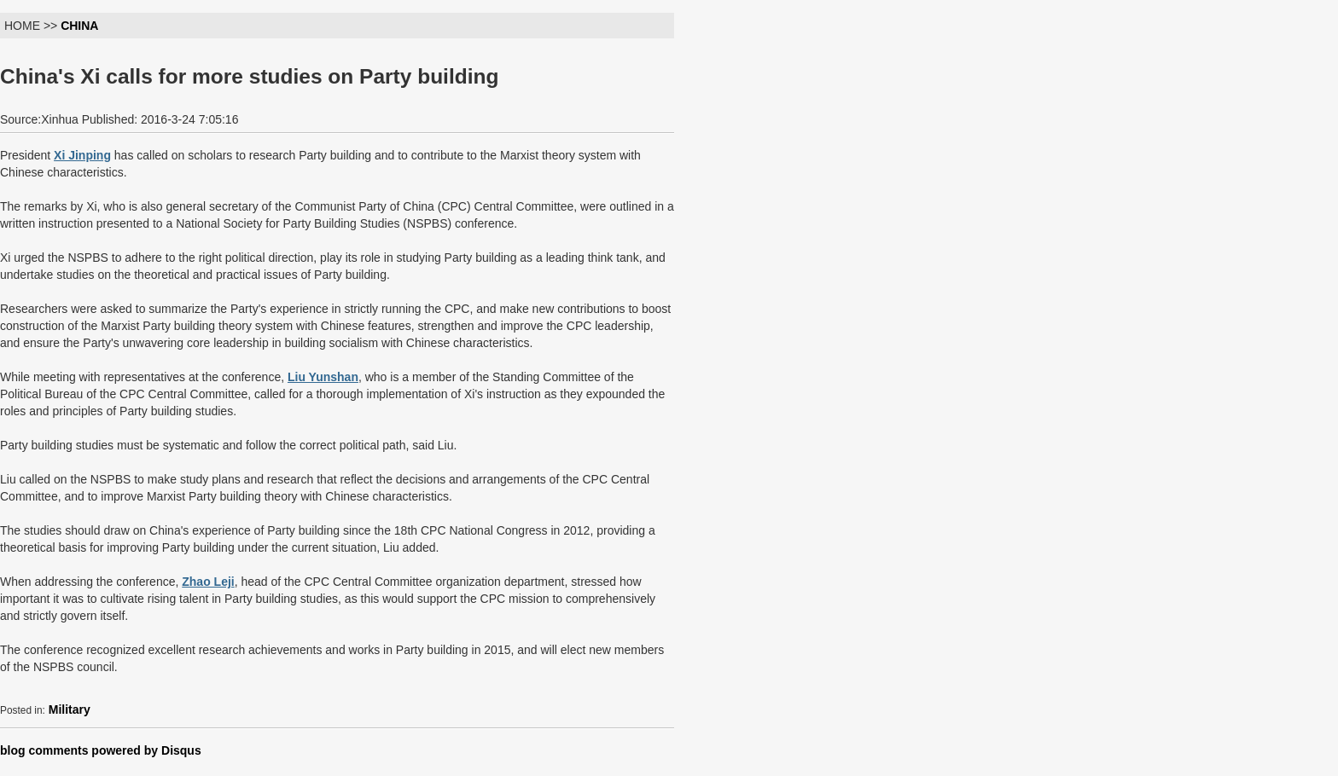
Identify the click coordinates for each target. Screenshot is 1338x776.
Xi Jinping (82, 155)
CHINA (79, 25)
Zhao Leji (208, 581)
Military (69, 709)
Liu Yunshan (323, 377)
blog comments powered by (100, 750)
